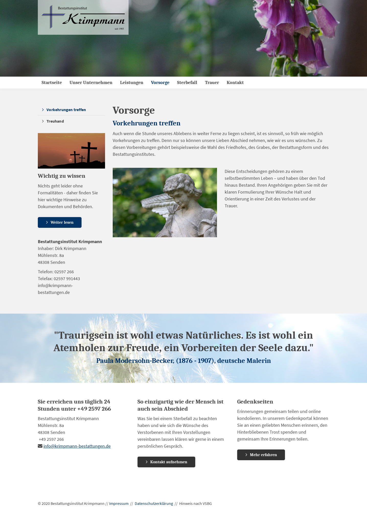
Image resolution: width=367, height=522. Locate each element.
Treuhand (55, 121)
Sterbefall (187, 82)
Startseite (52, 82)
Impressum (119, 503)
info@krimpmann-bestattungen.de (77, 446)
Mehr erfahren (263, 455)
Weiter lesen (62, 222)
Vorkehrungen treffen (66, 109)
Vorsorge (160, 82)
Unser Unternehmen (91, 82)
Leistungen (131, 82)
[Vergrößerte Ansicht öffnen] (165, 202)
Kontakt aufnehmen (168, 462)
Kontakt (235, 82)
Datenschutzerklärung (154, 503)
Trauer (212, 82)
